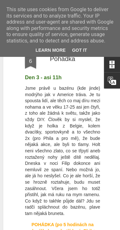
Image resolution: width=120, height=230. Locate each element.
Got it (79, 50)
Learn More (51, 50)
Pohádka (62, 58)
